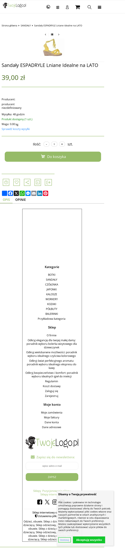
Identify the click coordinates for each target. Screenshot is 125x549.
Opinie (24, 196)
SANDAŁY (28, 25)
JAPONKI (62, 286)
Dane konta (62, 419)
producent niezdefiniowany (21, 104)
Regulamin (62, 378)
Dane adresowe (62, 424)
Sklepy (47, 487)
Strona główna (12, 25)
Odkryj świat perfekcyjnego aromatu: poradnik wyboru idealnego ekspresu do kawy (62, 361)
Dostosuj (64, 539)
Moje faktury (62, 414)
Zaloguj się (62, 388)
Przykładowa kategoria (62, 315)
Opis (9, 196)
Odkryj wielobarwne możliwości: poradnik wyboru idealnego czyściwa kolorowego (62, 350)
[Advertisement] (62, 230)
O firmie (62, 332)
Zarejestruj (62, 392)
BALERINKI (62, 310)
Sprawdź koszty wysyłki (18, 125)
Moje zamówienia (62, 409)
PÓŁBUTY (62, 305)
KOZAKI (62, 301)
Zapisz (62, 473)
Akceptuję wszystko (89, 540)
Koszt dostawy (62, 383)
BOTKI (62, 271)
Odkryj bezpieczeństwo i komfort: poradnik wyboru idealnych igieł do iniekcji (62, 371)
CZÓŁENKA (62, 281)
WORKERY (62, 296)
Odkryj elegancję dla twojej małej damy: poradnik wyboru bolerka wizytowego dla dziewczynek (62, 340)
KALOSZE (62, 291)
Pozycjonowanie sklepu (67, 487)
